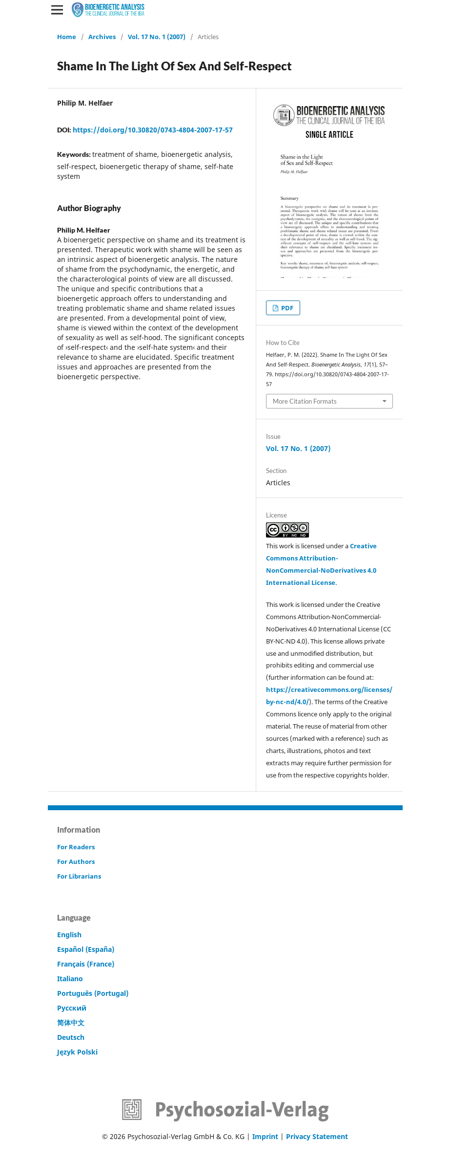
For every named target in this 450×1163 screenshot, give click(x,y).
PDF (286, 307)
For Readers (76, 846)
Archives (102, 36)
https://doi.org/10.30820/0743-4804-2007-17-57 (153, 129)
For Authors (76, 861)
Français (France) (85, 964)
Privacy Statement (317, 1136)
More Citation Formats (305, 401)
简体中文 (70, 1022)
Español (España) (85, 949)
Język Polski (77, 1051)
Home (66, 36)
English (69, 934)
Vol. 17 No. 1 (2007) (156, 36)
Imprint (265, 1136)
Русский (71, 1007)
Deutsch (70, 1037)
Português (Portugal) (92, 993)
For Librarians (79, 876)
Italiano (70, 978)
